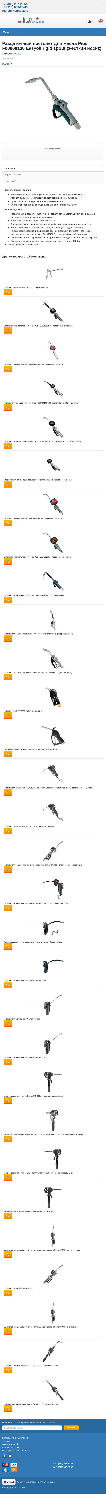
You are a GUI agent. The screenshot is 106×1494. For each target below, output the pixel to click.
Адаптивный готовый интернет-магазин (36, 1482)
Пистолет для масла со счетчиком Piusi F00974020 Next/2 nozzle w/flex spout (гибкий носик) (41, 403)
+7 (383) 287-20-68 (15, 4)
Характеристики (13, 174)
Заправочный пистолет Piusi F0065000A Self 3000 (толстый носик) (31, 749)
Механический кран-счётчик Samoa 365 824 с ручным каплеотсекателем (33, 1096)
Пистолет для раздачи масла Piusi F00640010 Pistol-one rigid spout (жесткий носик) (38, 672)
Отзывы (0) (10, 181)
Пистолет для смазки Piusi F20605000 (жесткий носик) (26, 287)
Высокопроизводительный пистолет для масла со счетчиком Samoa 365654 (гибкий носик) (41, 1327)
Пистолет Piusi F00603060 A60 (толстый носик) (23, 711)
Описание (10, 168)
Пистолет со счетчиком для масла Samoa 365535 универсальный (31, 1404)
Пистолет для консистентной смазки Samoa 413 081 (25, 980)
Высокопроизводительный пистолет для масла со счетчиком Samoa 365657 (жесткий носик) (42, 1250)
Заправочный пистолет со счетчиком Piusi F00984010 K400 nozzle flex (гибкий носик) (39, 326)
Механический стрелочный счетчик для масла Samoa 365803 (29, 1211)
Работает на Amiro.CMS (13, 1487)
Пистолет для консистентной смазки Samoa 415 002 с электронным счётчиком (36, 903)
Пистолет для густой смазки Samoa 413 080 (22, 1019)
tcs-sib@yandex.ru (15, 10)
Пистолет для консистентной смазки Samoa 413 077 (25, 1057)
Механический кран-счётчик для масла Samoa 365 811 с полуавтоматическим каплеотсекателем (44, 1134)
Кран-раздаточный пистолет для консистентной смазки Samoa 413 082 (33, 942)
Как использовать (53, 149)
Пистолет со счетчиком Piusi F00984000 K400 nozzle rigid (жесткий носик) (34, 364)
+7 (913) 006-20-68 (15, 7)
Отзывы (5, 63)
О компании (8, 1444)
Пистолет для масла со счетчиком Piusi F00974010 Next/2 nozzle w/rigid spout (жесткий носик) (42, 441)
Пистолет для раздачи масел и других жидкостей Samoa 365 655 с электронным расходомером (43, 865)
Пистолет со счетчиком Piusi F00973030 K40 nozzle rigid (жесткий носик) (33, 518)
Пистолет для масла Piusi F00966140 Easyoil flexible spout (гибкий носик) (34, 595)
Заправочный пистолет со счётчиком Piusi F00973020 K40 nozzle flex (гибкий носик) (38, 557)
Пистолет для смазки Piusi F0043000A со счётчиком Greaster (29, 826)
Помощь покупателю (13, 1438)
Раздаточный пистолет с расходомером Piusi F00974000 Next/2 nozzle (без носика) (38, 480)
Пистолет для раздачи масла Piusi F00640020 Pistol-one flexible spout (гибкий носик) (38, 634)
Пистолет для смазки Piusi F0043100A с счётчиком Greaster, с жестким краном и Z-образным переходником (48, 788)
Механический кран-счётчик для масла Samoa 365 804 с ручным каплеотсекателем (38, 1173)
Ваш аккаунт (9, 1448)
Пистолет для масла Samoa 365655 (18, 1288)
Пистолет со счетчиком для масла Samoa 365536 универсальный (31, 1366)
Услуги (6, 1441)
